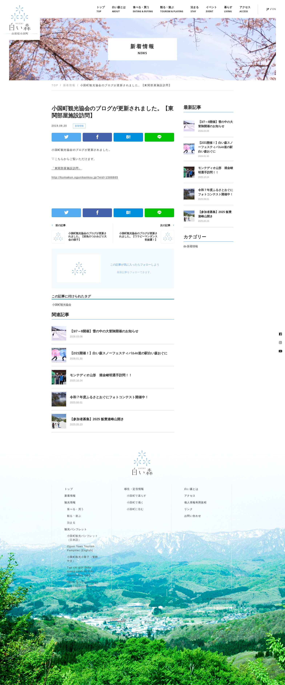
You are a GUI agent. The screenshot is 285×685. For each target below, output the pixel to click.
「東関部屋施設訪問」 (67, 168)
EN (274, 9)
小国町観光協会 (61, 304)
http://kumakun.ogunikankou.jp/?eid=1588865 (85, 177)
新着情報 (79, 126)
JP (267, 9)
